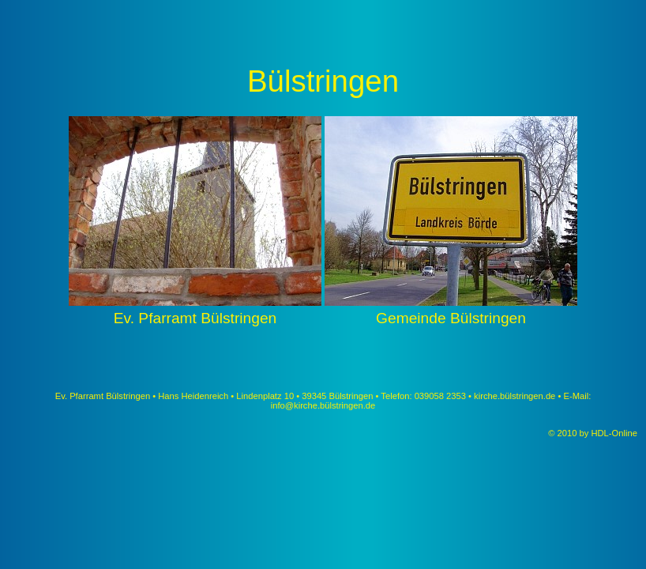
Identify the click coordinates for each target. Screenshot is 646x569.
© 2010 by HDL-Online (594, 433)
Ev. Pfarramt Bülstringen (195, 309)
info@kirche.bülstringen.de (323, 405)
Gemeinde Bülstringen (451, 309)
